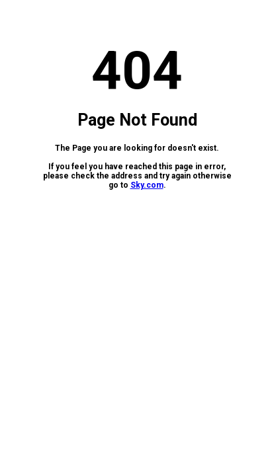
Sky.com (146, 185)
